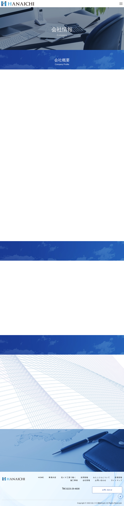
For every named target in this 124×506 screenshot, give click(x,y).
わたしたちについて (101, 477)
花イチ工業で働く (68, 477)
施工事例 (74, 480)
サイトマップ (116, 480)
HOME (41, 477)
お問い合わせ (100, 480)
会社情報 (86, 480)
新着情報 (118, 477)
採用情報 (84, 477)
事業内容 (52, 477)
